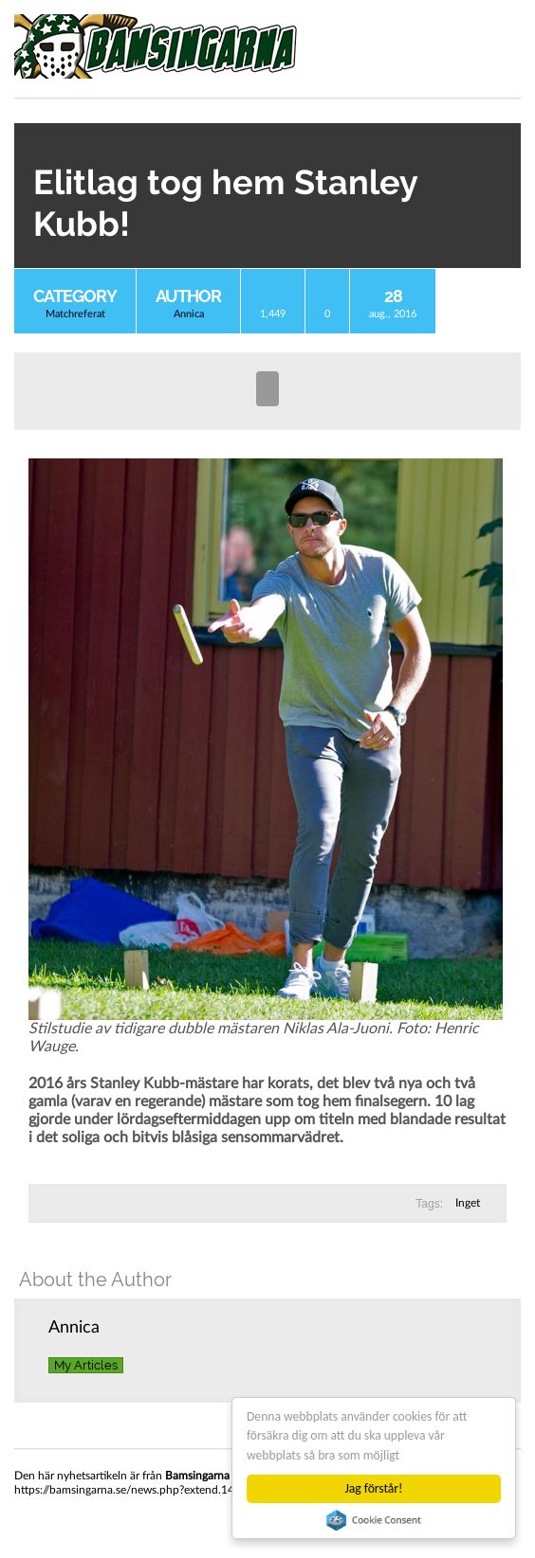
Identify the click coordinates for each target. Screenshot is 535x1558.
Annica (189, 314)
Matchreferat (75, 314)
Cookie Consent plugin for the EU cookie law (373, 1520)
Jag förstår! (374, 1488)
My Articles (86, 1365)
